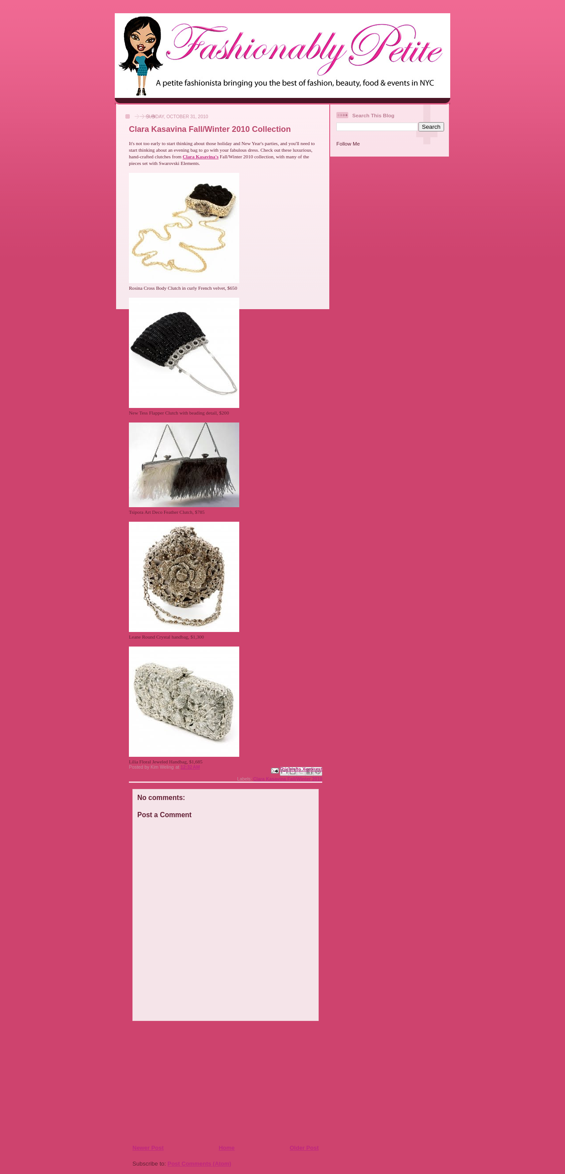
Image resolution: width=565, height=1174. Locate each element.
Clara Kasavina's (200, 156)
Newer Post (148, 1147)
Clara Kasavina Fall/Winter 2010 (287, 779)
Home (226, 1147)
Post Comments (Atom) (199, 1163)
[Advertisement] (186, 1082)
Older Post (304, 1147)
